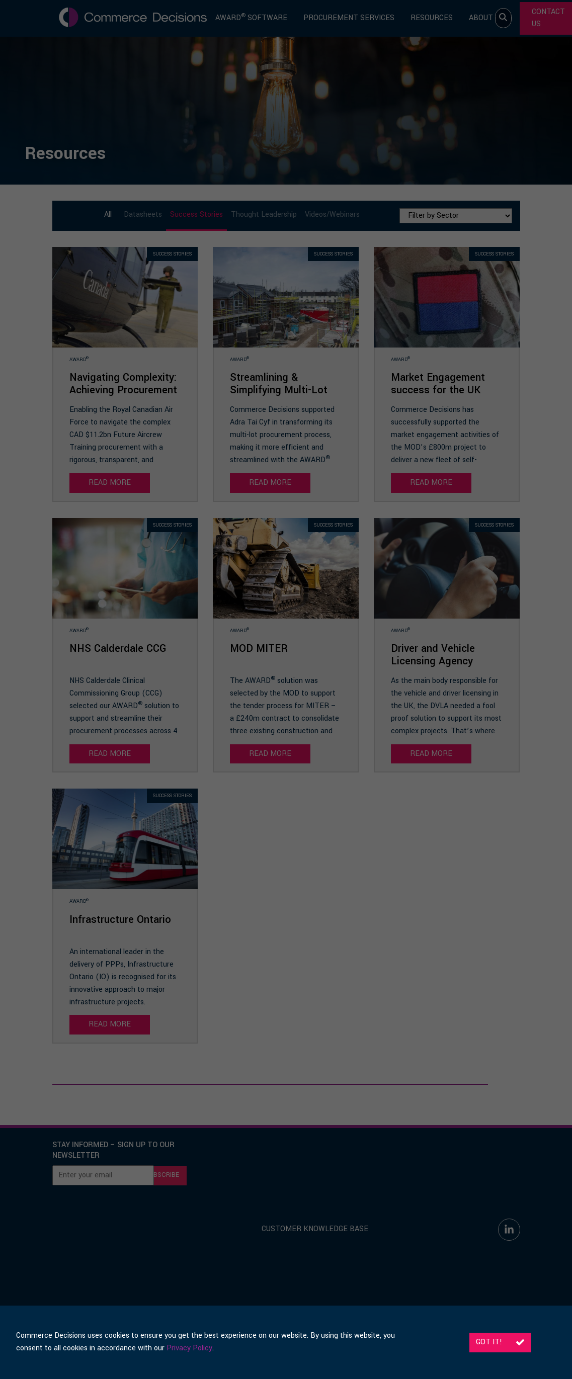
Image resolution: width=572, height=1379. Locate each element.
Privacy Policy (189, 1348)
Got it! (500, 1342)
